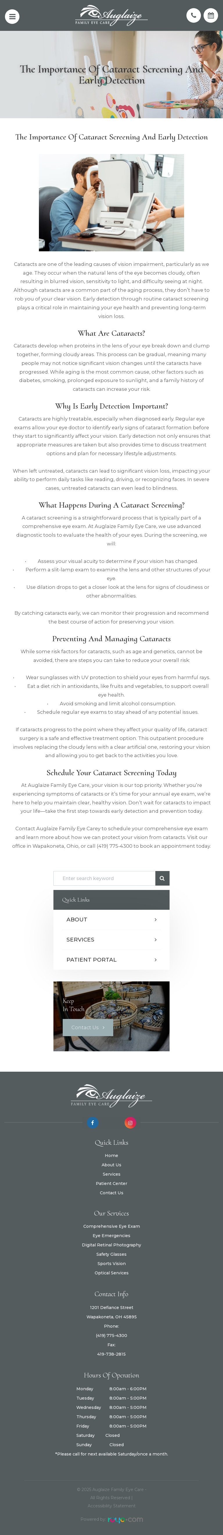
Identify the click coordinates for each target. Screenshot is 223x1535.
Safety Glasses (111, 1260)
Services (80, 939)
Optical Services (112, 1278)
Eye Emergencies (111, 1241)
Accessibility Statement (112, 1505)
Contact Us (84, 1027)
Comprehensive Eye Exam (111, 1232)
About (76, 919)
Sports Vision (112, 1269)
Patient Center (111, 1193)
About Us (111, 1175)
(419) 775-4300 (111, 1341)
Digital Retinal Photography (111, 1250)
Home (111, 1165)
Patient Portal (91, 959)
